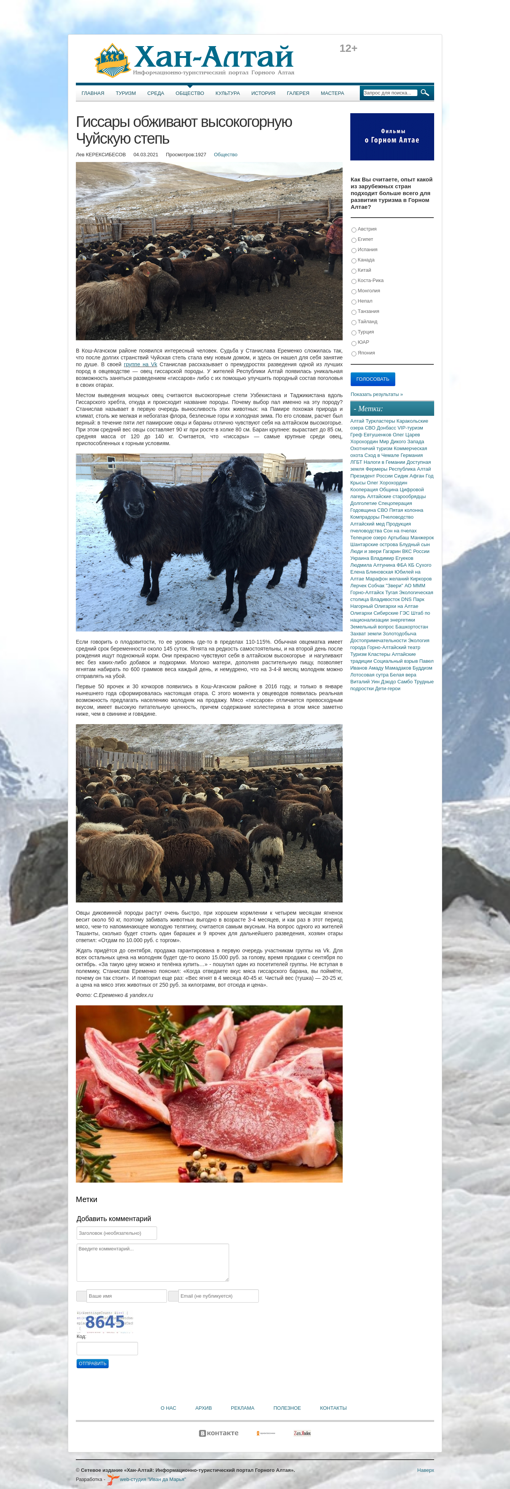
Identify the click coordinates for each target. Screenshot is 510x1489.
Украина (360, 558)
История (264, 93)
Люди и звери (366, 551)
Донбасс (387, 428)
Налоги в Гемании (385, 462)
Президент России (372, 476)
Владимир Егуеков (391, 558)
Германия (412, 455)
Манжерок (422, 537)
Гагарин (392, 551)
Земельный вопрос (372, 627)
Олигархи (362, 613)
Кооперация (364, 489)
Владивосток (385, 599)
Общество (190, 93)
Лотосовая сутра (370, 675)
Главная (93, 93)
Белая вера (403, 675)
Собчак (377, 585)
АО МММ (414, 585)
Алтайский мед (368, 524)
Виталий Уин (365, 681)
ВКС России (416, 551)
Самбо (406, 681)
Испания (364, 250)
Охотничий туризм (372, 448)
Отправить (92, 1363)
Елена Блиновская (372, 572)
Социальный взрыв (396, 661)
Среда (156, 93)
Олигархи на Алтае (396, 606)
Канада (363, 260)
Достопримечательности (379, 640)
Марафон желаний (388, 579)
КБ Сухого (419, 565)
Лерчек (359, 585)
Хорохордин (364, 441)
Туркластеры (381, 421)
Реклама (243, 1408)
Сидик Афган (410, 476)
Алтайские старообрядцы (396, 496)
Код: (82, 1336)
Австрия (364, 229)
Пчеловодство (397, 517)
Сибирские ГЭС (392, 613)
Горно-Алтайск (367, 592)
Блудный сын (414, 544)
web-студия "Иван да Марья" (146, 1479)
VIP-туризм (410, 428)
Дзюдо (389, 681)
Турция (362, 332)
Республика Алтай (410, 469)
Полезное (287, 1408)
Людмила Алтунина (373, 565)
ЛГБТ (357, 462)
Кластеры (380, 654)
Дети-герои (388, 688)
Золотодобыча (399, 633)
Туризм (126, 93)
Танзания (365, 311)
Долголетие (364, 503)
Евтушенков (378, 435)
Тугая (392, 592)
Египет (362, 239)
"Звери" (395, 585)
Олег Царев (406, 435)
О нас (168, 1408)
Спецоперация (395, 503)
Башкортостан (411, 627)
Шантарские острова (374, 544)
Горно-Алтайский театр (393, 647)
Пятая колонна (406, 510)
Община (389, 489)
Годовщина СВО (369, 510)
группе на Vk (140, 364)
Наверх (425, 1470)
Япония (363, 353)
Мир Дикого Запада (401, 441)
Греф (357, 435)
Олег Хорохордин (387, 483)
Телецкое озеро (369, 537)
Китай (361, 270)
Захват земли (366, 633)
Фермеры (377, 469)
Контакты (333, 1408)
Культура (228, 93)
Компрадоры (365, 517)
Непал (361, 301)
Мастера (332, 93)
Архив (203, 1408)
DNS (407, 599)
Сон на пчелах (400, 531)
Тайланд (364, 322)
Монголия (365, 291)
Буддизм (423, 668)
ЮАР (360, 342)
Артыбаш (399, 537)
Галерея (298, 93)
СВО (371, 428)
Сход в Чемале (382, 455)
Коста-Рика (367, 280)
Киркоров (421, 579)
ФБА (402, 565)
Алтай (358, 421)
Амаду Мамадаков (390, 668)
